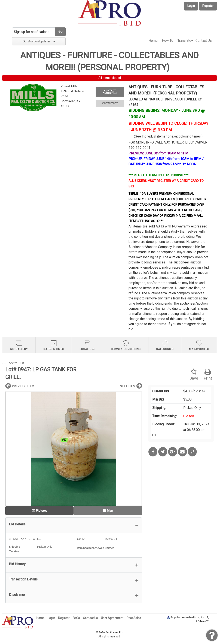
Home (153, 41)
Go (60, 31)
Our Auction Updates (39, 41)
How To (167, 41)
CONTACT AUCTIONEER (110, 91)
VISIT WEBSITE (110, 103)
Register (208, 6)
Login (191, 6)
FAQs (76, 618)
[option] (73, 449)
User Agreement (112, 618)
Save (193, 374)
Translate (184, 41)
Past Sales (134, 618)
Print (208, 374)
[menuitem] (153, 41)
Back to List (13, 363)
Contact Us (203, 41)
